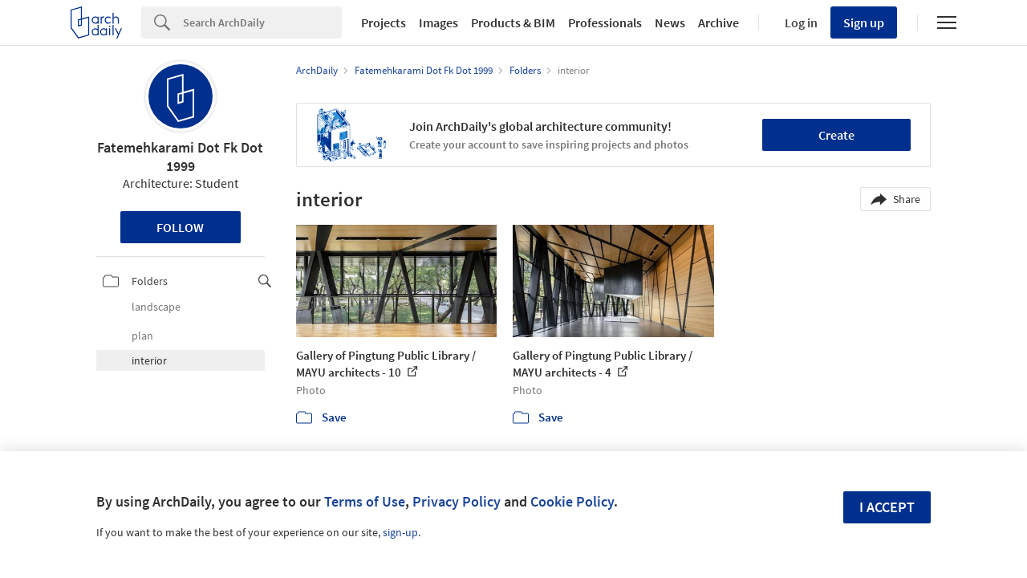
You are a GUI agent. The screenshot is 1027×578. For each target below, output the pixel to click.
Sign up (863, 22)
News (670, 22)
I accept (887, 507)
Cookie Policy (572, 501)
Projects (383, 22)
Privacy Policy (456, 501)
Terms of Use (364, 501)
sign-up (400, 532)
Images (438, 22)
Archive (718, 22)
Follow (180, 227)
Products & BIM (513, 22)
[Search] (262, 22)
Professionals (605, 22)
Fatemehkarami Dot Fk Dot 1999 (180, 156)
